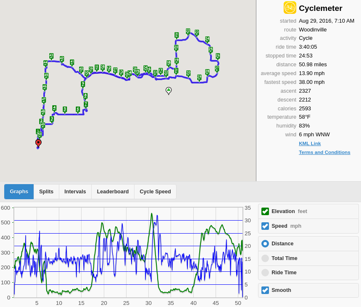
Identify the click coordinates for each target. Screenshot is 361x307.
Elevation (289, 211)
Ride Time (284, 273)
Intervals (75, 192)
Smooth (281, 290)
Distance (282, 244)
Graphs (19, 192)
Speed (286, 226)
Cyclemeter (320, 8)
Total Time (284, 258)
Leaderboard (113, 192)
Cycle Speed (155, 192)
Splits (46, 192)
